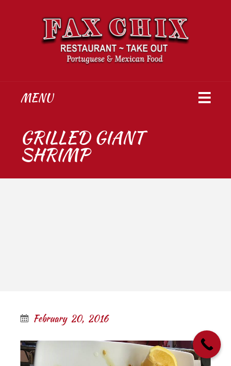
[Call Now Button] (207, 344)
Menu (36, 97)
